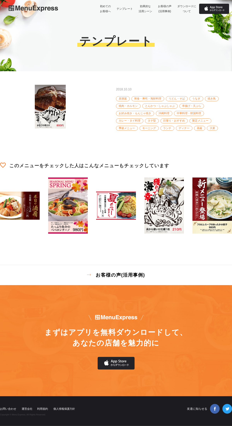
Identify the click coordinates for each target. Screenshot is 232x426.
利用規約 (42, 408)
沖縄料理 (164, 113)
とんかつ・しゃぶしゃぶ (160, 105)
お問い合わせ (8, 408)
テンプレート (125, 8)
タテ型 (152, 120)
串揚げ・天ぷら (191, 105)
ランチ (167, 128)
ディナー (184, 128)
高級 (199, 128)
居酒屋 (123, 98)
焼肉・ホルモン (128, 105)
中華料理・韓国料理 (189, 113)
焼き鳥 (212, 98)
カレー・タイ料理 (129, 120)
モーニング (149, 128)
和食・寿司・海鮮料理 (147, 98)
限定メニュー (200, 120)
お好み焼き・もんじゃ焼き (135, 113)
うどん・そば (177, 98)
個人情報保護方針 (64, 408)
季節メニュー (127, 128)
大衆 (212, 128)
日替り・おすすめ (174, 120)
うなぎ (196, 98)
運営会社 (27, 408)
